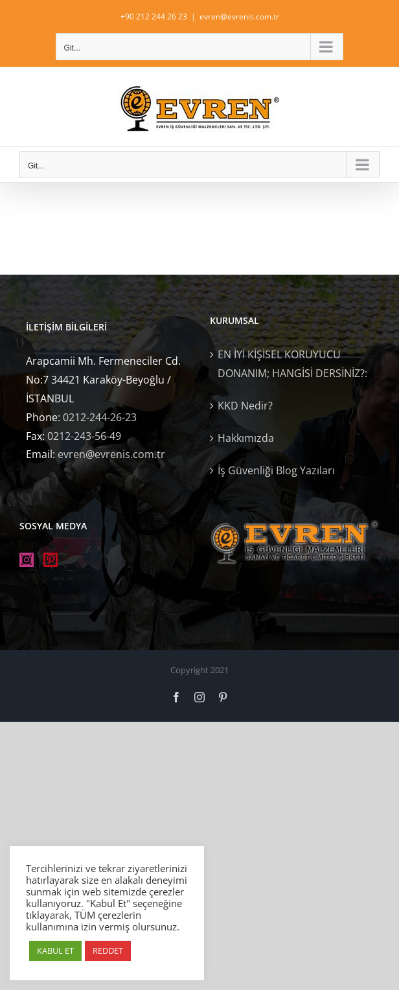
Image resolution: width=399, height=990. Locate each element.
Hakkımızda (246, 438)
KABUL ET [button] (55, 950)
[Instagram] (26, 560)
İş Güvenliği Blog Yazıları (276, 470)
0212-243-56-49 (84, 436)
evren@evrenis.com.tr (239, 16)
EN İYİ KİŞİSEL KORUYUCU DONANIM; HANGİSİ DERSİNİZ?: (292, 363)
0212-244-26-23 (100, 417)
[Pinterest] (50, 560)
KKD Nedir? (245, 405)
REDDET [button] (108, 950)
